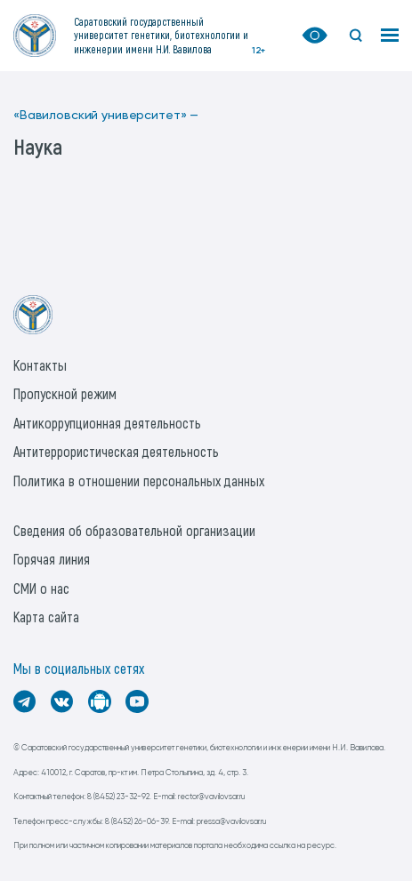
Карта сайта (46, 616)
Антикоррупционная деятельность (107, 422)
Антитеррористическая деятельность (116, 451)
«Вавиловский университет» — (105, 115)
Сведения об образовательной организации (134, 530)
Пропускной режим (65, 393)
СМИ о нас (41, 588)
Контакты (40, 364)
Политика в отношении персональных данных (138, 480)
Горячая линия (51, 558)
